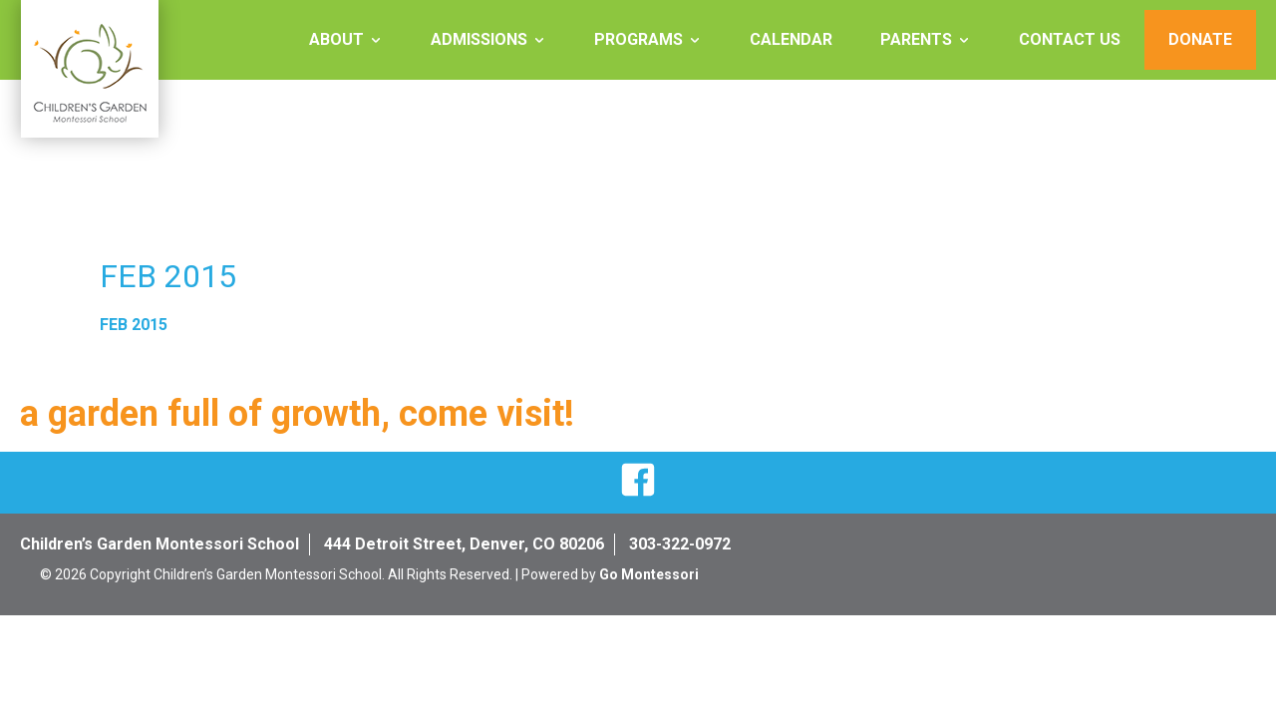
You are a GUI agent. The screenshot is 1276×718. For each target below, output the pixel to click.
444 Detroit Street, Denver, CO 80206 (464, 544)
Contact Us (1069, 39)
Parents (916, 39)
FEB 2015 (133, 324)
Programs (638, 39)
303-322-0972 (680, 544)
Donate (1200, 39)
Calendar (791, 39)
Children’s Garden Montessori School (159, 544)
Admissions (479, 39)
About (336, 39)
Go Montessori (649, 574)
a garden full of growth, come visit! (297, 414)
